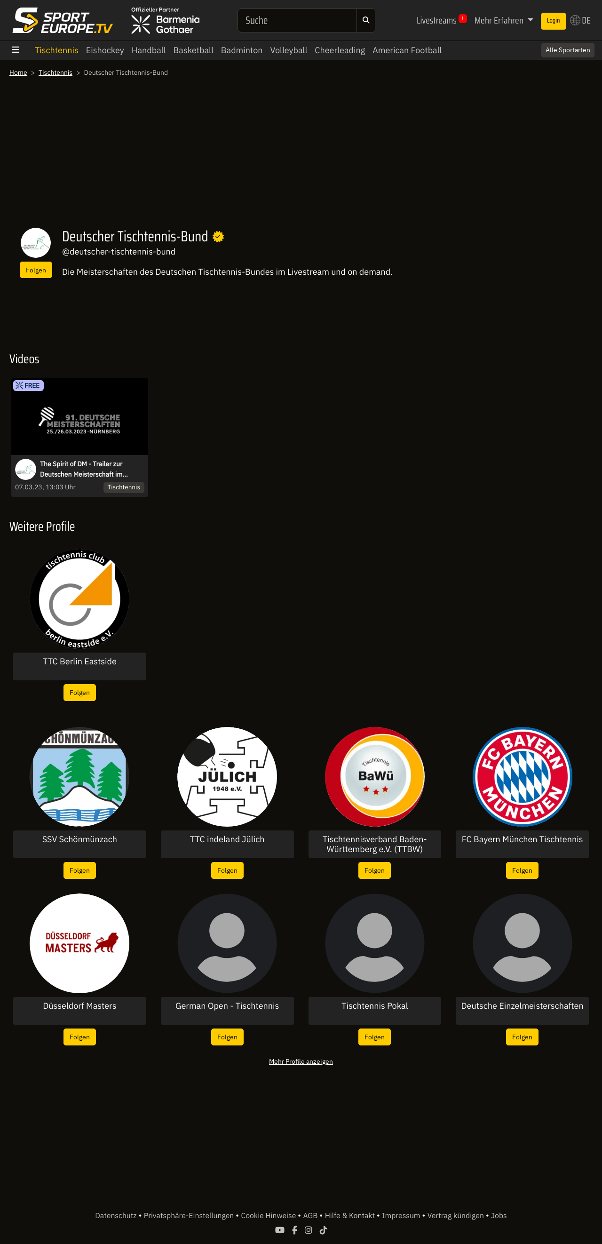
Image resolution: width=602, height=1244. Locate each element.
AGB (311, 1215)
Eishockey (105, 50)
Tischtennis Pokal (374, 1006)
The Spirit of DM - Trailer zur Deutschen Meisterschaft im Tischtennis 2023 (81, 469)
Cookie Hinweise (269, 1215)
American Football (407, 50)
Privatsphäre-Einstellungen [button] (190, 1215)
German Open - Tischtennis (227, 1006)
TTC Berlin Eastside (80, 661)
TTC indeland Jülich (227, 839)
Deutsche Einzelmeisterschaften (522, 1006)
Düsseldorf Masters (79, 1006)
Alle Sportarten (568, 50)
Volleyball (289, 50)
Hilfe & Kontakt (351, 1215)
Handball (149, 50)
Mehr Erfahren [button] (500, 20)
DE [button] (580, 20)
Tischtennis (57, 50)
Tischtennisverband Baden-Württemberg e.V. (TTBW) (375, 844)
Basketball (194, 50)
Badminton (242, 50)
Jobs (499, 1215)
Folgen (36, 269)
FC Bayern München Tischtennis (522, 839)
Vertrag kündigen (457, 1215)
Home (18, 72)
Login (553, 21)
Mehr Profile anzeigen (301, 1061)
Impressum (402, 1215)
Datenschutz (116, 1215)
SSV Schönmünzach (79, 839)
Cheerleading (340, 50)
